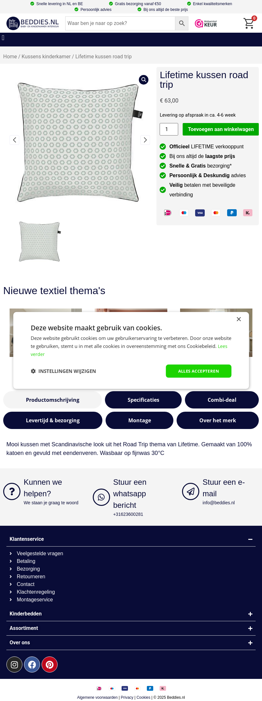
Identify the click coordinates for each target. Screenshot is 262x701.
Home (10, 57)
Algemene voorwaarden (97, 697)
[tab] (52, 399)
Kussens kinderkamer (46, 57)
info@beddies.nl (218, 502)
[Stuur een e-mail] (190, 491)
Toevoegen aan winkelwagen (221, 129)
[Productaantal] (169, 129)
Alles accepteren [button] (196, 371)
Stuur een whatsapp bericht (130, 493)
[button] (3, 38)
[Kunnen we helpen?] (11, 491)
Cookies (143, 697)
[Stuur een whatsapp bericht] (101, 497)
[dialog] (131, 350)
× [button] (238, 319)
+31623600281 (128, 514)
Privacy (127, 697)
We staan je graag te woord (51, 502)
